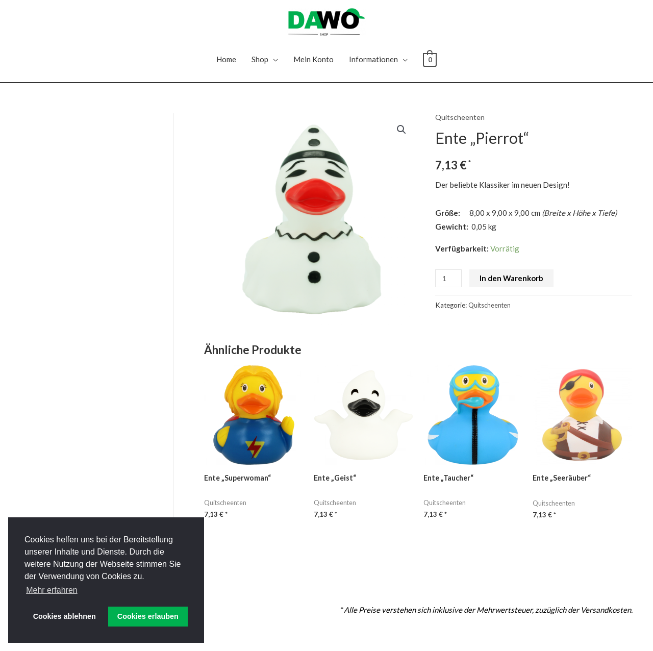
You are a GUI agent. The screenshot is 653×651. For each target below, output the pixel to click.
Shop (260, 67)
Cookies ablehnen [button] (64, 616)
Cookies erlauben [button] (148, 616)
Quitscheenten (460, 125)
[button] (401, 139)
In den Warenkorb (513, 286)
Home (226, 67)
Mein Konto (313, 67)
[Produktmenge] (449, 287)
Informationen (373, 67)
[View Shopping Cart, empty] (430, 67)
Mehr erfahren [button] (52, 590)
